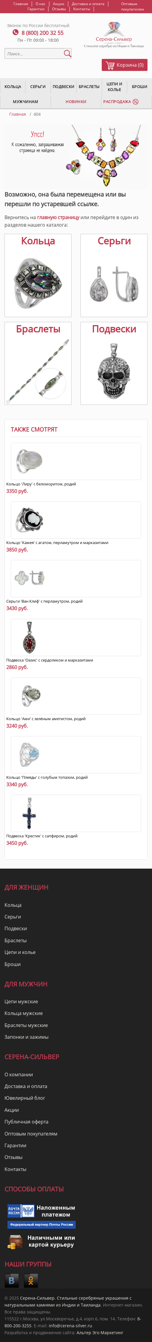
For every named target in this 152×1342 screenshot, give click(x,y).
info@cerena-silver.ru (70, 1325)
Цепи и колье (114, 86)
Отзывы (59, 9)
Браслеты (89, 86)
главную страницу (58, 217)
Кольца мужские (23, 1013)
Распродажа (117, 101)
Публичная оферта (26, 1121)
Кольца (12, 86)
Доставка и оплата (88, 4)
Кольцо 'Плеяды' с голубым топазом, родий (47, 777)
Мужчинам (25, 101)
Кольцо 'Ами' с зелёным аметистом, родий (46, 718)
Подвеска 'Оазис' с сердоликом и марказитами (49, 660)
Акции (58, 4)
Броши (12, 964)
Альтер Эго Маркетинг (100, 1332)
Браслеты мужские (26, 1025)
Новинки (76, 101)
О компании (18, 1074)
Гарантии (36, 9)
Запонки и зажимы (26, 1037)
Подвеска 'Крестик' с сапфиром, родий (41, 835)
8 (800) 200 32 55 (42, 32)
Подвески (64, 86)
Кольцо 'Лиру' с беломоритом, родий (41, 483)
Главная (20, 4)
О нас (40, 4)
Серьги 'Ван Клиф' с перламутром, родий (44, 601)
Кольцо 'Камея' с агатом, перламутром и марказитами (57, 542)
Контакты (81, 9)
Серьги (37, 86)
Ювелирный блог (24, 1098)
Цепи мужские (21, 1001)
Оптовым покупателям (132, 6)
